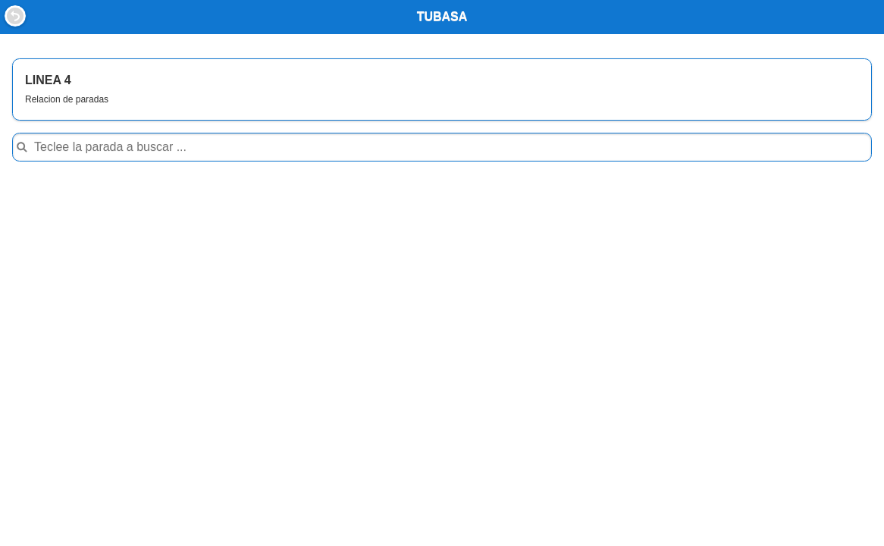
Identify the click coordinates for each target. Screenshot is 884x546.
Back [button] (15, 16)
